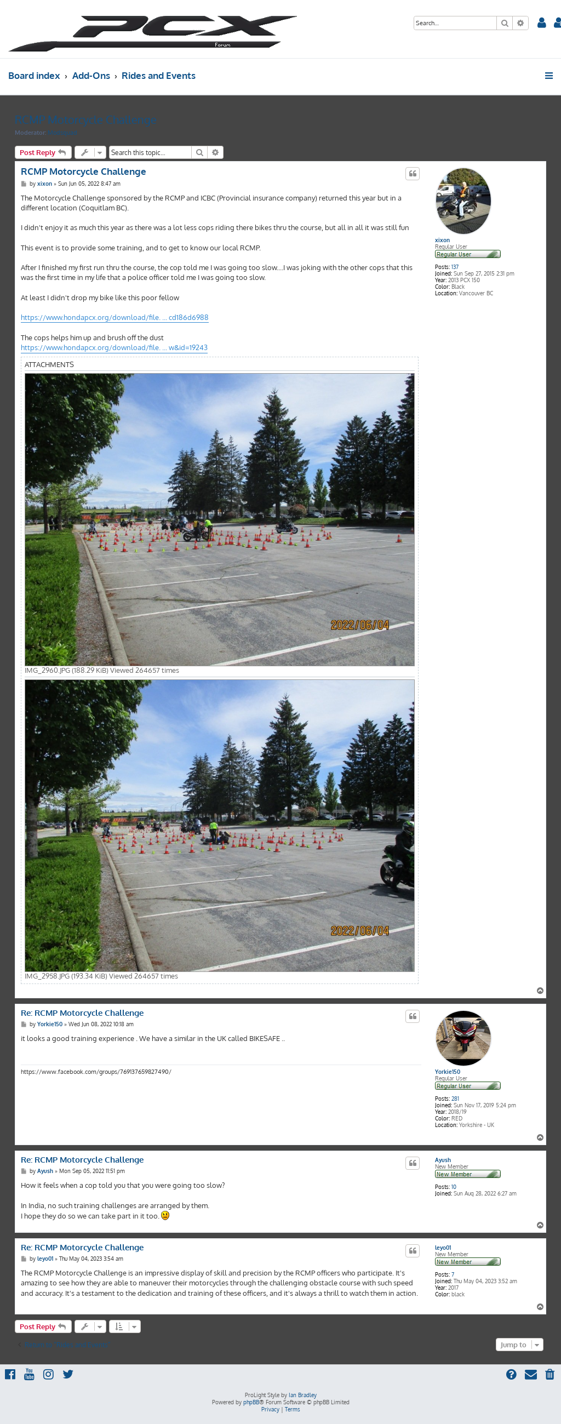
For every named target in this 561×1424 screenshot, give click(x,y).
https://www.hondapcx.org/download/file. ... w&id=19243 (114, 347)
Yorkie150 (447, 1071)
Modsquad (62, 132)
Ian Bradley (303, 1395)
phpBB (251, 1402)
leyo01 (443, 1247)
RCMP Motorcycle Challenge (86, 119)
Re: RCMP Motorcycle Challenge (82, 1013)
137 (455, 267)
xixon (442, 240)
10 (453, 1186)
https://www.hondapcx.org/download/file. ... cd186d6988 (115, 317)
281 (455, 1098)
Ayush (443, 1160)
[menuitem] (541, 23)
